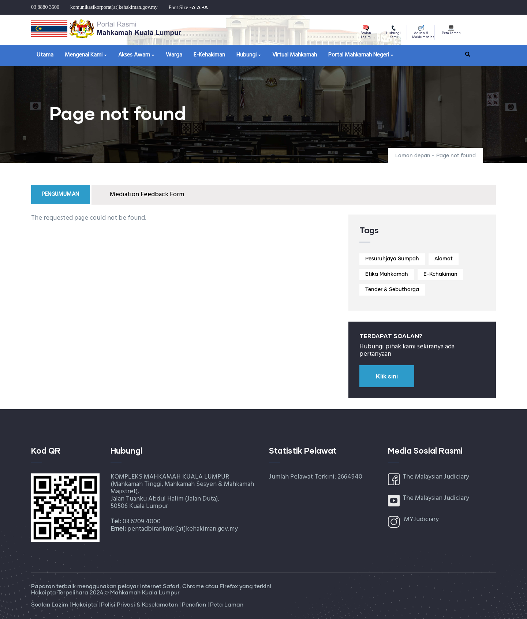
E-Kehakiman (209, 55)
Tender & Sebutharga (392, 289)
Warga (174, 55)
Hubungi (246, 55)
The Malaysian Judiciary (436, 477)
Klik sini (387, 376)
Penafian (195, 605)
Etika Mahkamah (386, 274)
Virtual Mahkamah (294, 55)
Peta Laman (451, 30)
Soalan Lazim (365, 32)
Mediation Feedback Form (147, 194)
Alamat (443, 258)
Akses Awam (134, 55)
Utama (45, 55)
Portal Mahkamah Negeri (358, 55)
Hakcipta (85, 605)
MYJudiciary (421, 519)
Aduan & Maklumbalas (423, 32)
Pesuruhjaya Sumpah (392, 258)
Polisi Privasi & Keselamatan (140, 605)
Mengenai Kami (83, 55)
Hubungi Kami (393, 32)
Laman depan (412, 155)
